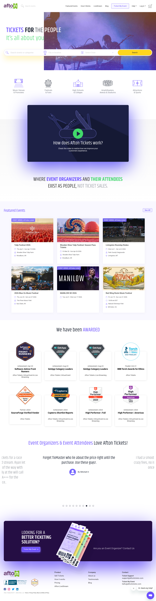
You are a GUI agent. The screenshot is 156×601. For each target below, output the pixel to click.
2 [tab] (66, 506)
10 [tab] (93, 506)
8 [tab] (86, 506)
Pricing (57, 583)
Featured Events (72, 6)
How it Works (85, 6)
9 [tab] (90, 506)
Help (133, 6)
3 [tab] (70, 506)
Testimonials (93, 579)
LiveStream (98, 6)
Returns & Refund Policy (43, 592)
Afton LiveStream (61, 586)
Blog (107, 6)
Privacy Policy (32, 592)
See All (147, 210)
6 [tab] (80, 506)
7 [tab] (83, 506)
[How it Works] (78, 133)
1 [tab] (63, 506)
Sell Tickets (59, 576)
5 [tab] (76, 506)
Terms (26, 592)
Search (134, 52)
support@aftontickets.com (132, 578)
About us (91, 576)
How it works (59, 579)
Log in (142, 6)
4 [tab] (73, 506)
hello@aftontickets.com (131, 584)
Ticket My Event (120, 6)
